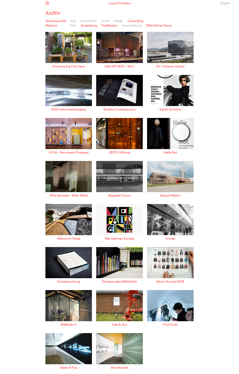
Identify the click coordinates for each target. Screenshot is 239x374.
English (225, 3)
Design (118, 21)
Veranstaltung (131, 25)
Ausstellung (89, 25)
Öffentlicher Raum (159, 25)
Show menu (47, 3)
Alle (73, 21)
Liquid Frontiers (119, 3)
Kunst (105, 21)
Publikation (109, 25)
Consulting (135, 21)
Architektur (89, 21)
